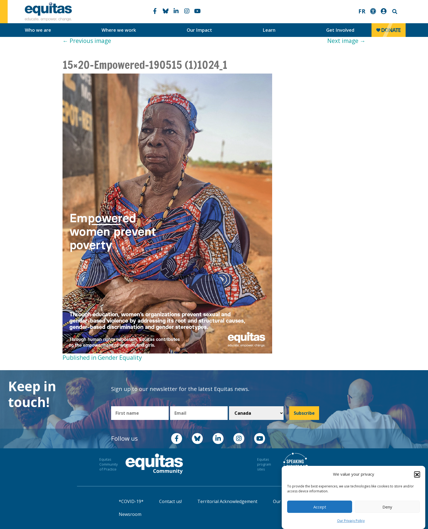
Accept (319, 509)
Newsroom (130, 514)
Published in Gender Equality (102, 357)
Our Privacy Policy (351, 523)
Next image (346, 41)
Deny (387, 509)
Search (394, 11)
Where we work (119, 30)
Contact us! (170, 501)
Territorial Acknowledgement (227, 501)
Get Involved (340, 30)
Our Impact (199, 30)
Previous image (87, 41)
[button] (417, 476)
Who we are (38, 30)
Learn (269, 30)
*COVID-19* (131, 501)
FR (361, 11)
